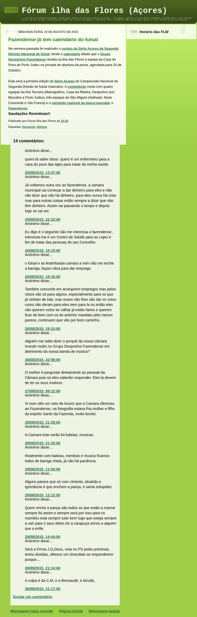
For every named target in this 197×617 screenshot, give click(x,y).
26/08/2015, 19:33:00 (42, 329)
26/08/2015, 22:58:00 (42, 360)
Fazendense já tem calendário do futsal (53, 39)
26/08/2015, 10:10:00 (42, 250)
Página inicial (71, 611)
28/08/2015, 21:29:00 (42, 422)
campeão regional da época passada (81, 103)
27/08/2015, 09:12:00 (42, 391)
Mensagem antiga (104, 611)
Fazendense (17, 108)
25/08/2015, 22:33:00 (42, 219)
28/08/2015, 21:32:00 (42, 443)
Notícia (42, 126)
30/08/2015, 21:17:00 (42, 589)
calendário (72, 54)
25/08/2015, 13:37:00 (42, 173)
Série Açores (64, 81)
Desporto (28, 126)
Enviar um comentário (32, 597)
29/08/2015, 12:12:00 (42, 495)
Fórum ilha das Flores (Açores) (94, 10)
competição (77, 87)
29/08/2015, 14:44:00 (42, 537)
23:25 (64, 120)
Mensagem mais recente (31, 611)
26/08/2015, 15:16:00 (42, 277)
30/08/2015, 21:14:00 (42, 568)
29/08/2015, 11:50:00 (42, 469)
